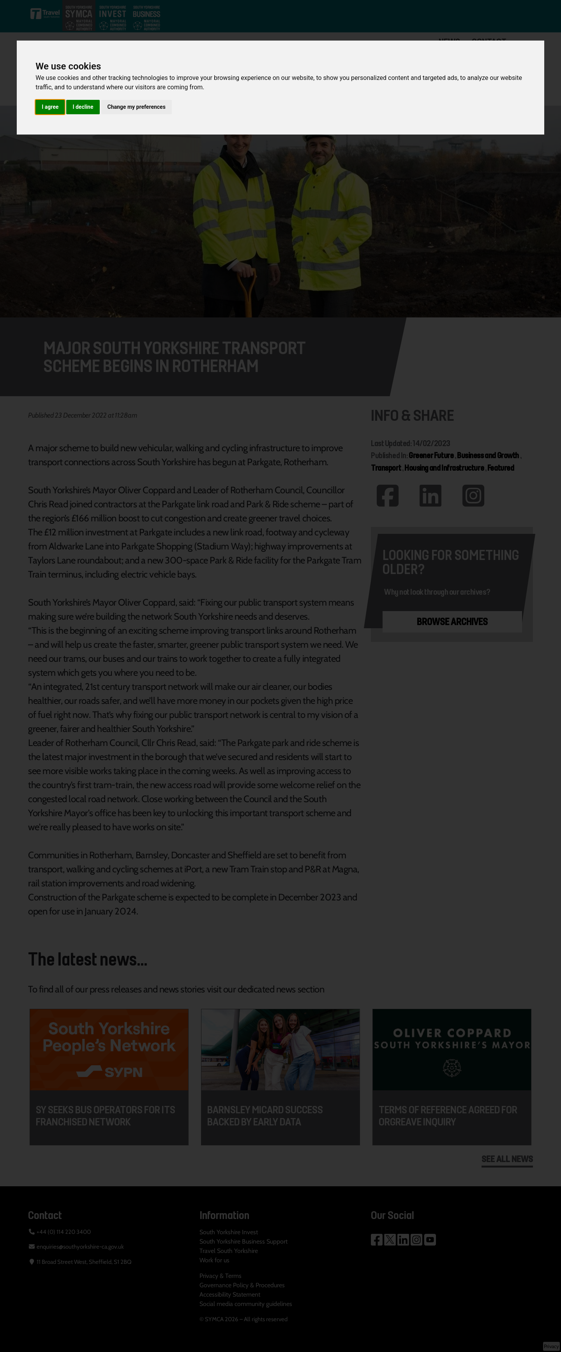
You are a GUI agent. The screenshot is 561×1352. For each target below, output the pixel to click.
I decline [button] (82, 107)
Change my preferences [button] (137, 107)
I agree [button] (50, 107)
